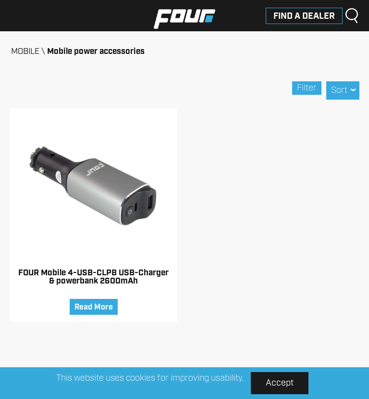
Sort (343, 90)
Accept (280, 383)
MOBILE (25, 51)
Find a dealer (304, 16)
